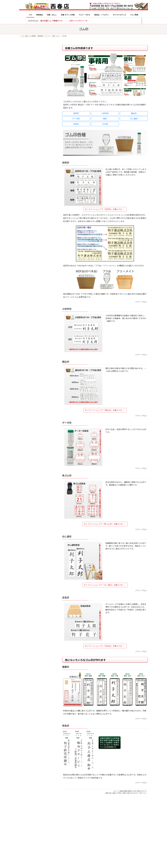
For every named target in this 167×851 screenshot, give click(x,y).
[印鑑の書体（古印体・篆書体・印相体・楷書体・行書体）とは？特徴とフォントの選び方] (23, 209)
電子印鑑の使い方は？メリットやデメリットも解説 (42, 193)
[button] (78, 20)
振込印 (134, 113)
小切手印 (105, 113)
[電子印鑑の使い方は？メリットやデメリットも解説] (23, 195)
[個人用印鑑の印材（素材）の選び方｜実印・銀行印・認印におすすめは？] (23, 180)
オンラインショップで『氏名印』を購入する (105, 646)
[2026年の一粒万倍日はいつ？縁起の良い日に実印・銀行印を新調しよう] (23, 242)
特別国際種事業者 (37, 165)
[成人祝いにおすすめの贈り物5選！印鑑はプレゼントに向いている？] (23, 227)
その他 (105, 124)
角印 (105, 119)
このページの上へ (141, 302)
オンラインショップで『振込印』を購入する (105, 410)
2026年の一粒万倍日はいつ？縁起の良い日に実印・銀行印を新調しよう (42, 242)
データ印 (76, 119)
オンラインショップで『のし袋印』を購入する (104, 585)
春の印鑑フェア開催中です (51, 21)
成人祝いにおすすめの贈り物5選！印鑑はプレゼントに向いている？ (42, 227)
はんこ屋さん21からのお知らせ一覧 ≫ (38, 98)
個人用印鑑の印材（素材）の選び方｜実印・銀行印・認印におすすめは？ (42, 180)
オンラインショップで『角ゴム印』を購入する (104, 524)
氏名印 (76, 124)
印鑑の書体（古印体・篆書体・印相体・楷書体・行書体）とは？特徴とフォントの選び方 (36, 89)
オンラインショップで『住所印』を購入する (105, 209)
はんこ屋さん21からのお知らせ (37, 60)
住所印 (76, 113)
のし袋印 (134, 119)
